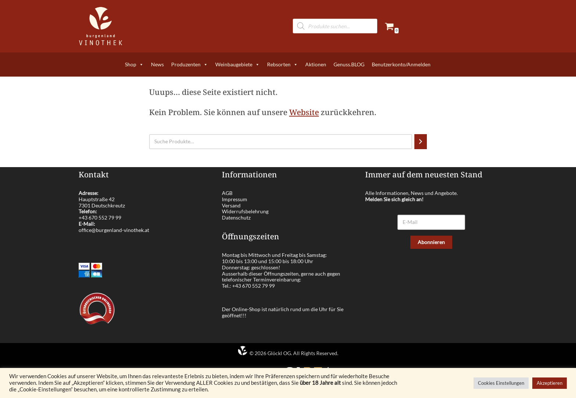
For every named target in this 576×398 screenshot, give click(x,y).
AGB (227, 193)
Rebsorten (282, 64)
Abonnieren (431, 242)
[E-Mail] (431, 222)
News (157, 64)
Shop (134, 64)
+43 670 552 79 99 (100, 217)
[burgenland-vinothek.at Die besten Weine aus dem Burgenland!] (101, 26)
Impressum (234, 199)
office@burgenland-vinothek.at (114, 230)
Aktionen (315, 64)
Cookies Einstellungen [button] (501, 383)
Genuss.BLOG (349, 64)
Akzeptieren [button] (549, 383)
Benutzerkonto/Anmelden (401, 64)
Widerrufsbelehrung (245, 211)
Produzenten (189, 64)
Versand (231, 205)
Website (304, 112)
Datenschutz (236, 217)
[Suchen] (420, 141)
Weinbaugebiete (237, 64)
